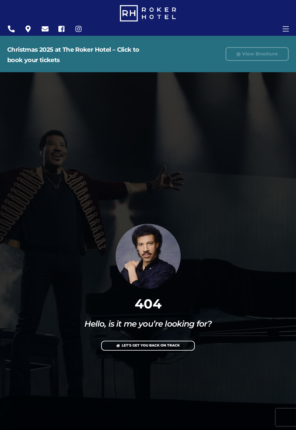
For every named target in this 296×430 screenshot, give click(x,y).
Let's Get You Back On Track (148, 345)
